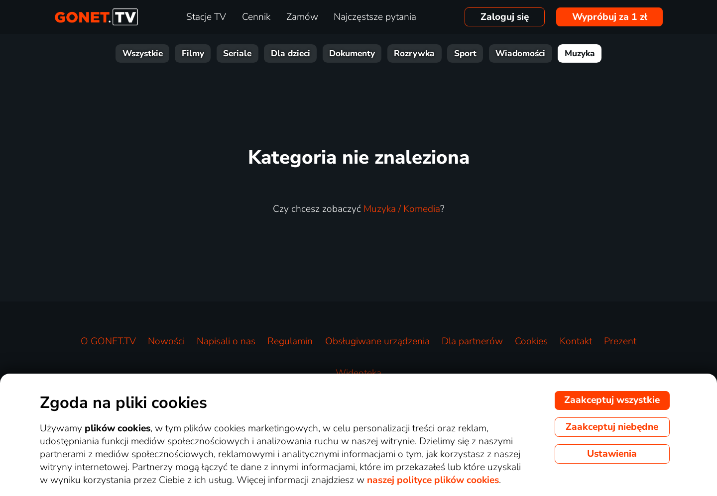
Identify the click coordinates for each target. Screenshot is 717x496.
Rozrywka (414, 53)
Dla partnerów (472, 341)
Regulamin (290, 341)
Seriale (237, 53)
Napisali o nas (226, 341)
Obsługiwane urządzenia (377, 341)
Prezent (620, 341)
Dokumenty (352, 53)
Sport (465, 53)
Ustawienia (612, 453)
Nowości (166, 341)
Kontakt (576, 341)
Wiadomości (520, 53)
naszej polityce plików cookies (433, 480)
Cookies (531, 341)
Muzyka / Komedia (401, 208)
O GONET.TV (108, 341)
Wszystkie (142, 53)
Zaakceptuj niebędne (612, 426)
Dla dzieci (290, 53)
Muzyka (580, 53)
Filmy (193, 53)
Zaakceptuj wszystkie (612, 400)
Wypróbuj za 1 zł (609, 16)
